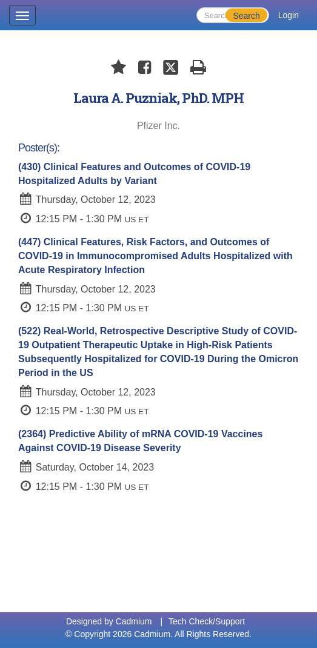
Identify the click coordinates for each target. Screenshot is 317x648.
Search (246, 16)
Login (288, 15)
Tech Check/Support (207, 621)
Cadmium (134, 621)
